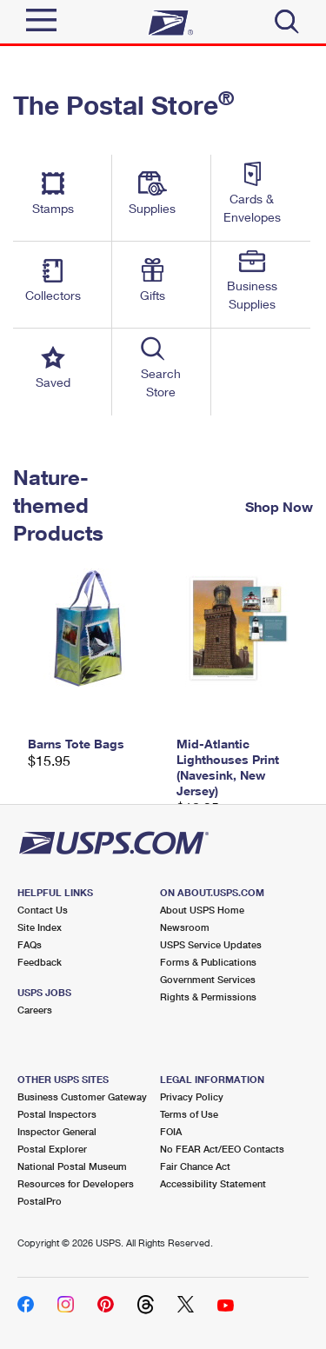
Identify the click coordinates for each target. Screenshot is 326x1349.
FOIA (171, 1131)
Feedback (39, 961)
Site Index (39, 927)
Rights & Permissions (208, 996)
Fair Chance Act (195, 1166)
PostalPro (39, 1200)
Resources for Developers (75, 1183)
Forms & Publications (208, 961)
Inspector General (56, 1131)
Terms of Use (189, 1114)
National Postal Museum (72, 1166)
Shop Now (279, 506)
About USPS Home (202, 909)
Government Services (208, 979)
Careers (34, 1009)
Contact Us (42, 909)
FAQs (29, 944)
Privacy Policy (191, 1096)
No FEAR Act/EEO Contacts (222, 1148)
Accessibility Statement (213, 1183)
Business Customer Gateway (82, 1096)
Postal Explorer (52, 1148)
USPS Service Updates (211, 944)
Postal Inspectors (56, 1114)
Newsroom (185, 927)
